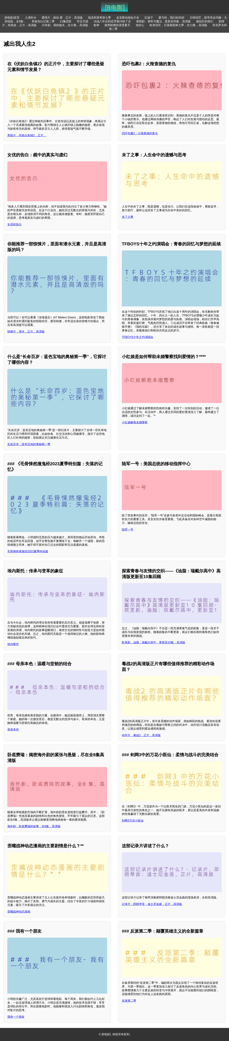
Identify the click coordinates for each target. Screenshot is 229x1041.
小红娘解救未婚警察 (135, 422)
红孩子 (149, 17)
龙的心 (140, 25)
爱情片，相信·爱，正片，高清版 (62, 17)
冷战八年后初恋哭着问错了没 (112, 21)
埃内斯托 (13, 644)
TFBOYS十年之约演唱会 (137, 337)
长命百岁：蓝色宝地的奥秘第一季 (28, 444)
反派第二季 (129, 1000)
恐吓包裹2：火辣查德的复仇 (140, 133)
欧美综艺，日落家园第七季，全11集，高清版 (178, 25)
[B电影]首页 (12, 17)
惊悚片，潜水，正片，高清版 (26, 331)
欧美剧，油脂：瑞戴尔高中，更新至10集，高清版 (153, 642)
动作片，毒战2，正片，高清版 (141, 735)
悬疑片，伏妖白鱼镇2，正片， (26, 135)
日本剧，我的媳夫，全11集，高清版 (65, 25)
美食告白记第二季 (43, 21)
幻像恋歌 (65, 21)
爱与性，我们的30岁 (172, 17)
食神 (96, 25)
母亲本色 (13, 729)
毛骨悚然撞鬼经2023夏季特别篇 (27, 551)
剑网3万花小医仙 (132, 820)
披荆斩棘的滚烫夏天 (117, 25)
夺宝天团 (82, 21)
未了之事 (127, 216)
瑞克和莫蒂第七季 (99, 17)
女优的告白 (14, 224)
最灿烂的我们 (204, 21)
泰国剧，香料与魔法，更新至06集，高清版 (163, 21)
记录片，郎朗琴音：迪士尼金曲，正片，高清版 (152, 904)
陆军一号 (127, 529)
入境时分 (30, 17)
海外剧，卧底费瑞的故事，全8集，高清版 (33, 826)
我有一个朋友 (16, 1016)
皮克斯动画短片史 (127, 17)
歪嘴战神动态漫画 (18, 911)
